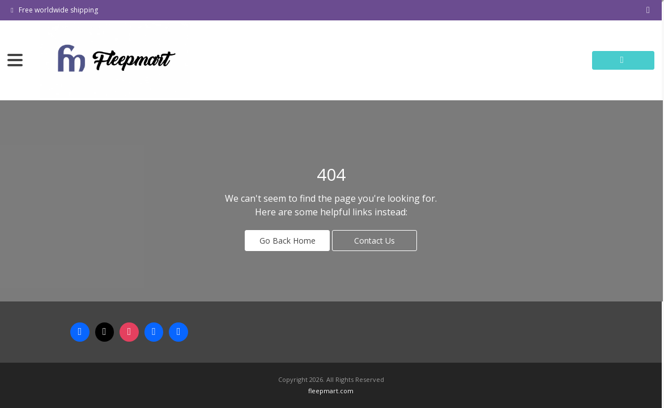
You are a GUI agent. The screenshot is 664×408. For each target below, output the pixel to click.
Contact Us (374, 240)
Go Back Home (287, 240)
